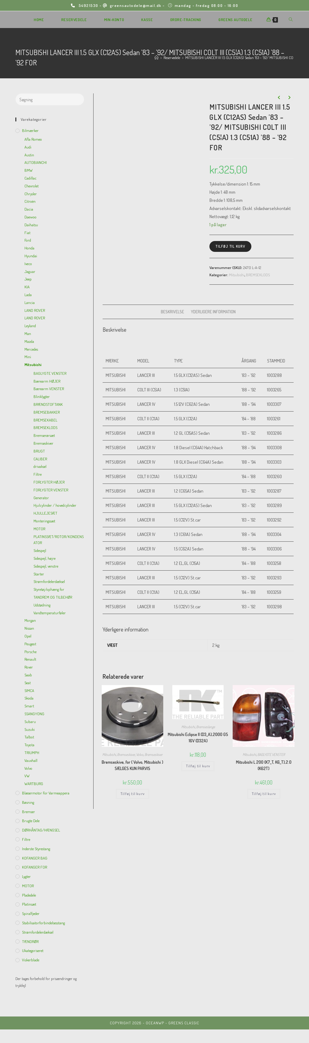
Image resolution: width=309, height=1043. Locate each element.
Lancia (29, 302)
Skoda (28, 698)
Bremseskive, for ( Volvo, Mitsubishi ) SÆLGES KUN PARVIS (132, 765)
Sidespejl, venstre (45, 566)
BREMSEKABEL (45, 420)
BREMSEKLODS (258, 274)
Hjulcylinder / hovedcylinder (54, 505)
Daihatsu (31, 224)
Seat (27, 682)
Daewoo (30, 217)
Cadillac (30, 178)
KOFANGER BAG (34, 858)
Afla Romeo (33, 139)
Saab (28, 674)
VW (27, 775)
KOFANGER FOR (34, 867)
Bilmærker (30, 130)
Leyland (30, 325)
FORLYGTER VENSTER (50, 489)
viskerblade (30, 959)
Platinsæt (29, 904)
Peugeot (30, 643)
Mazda (29, 341)
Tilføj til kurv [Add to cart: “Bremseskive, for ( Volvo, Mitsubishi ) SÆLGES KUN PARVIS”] (132, 793)
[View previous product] (279, 97)
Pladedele (29, 895)
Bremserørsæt (44, 435)
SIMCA (29, 690)
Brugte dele (31, 820)
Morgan (30, 620)
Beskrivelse (172, 311)
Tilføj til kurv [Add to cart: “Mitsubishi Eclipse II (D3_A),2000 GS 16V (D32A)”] (198, 766)
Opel (27, 636)
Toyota (29, 744)
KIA (27, 286)
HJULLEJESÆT (45, 513)
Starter (38, 574)
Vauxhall (30, 760)
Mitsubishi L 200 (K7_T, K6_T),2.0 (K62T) (263, 765)
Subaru (30, 721)
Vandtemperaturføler (49, 612)
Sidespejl (39, 550)
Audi (27, 147)
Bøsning (28, 802)
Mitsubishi (236, 274)
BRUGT (39, 451)
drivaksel (39, 466)
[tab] (172, 312)
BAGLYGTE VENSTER (271, 754)
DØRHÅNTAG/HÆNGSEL (41, 830)
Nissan (29, 628)
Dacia (28, 209)
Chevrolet (31, 185)
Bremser (28, 811)
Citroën (30, 201)
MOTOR (39, 528)
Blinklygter (41, 396)
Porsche (30, 651)
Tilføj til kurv (230, 246)
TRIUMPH (31, 752)
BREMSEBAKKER (46, 412)
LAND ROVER (34, 310)
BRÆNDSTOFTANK (48, 404)
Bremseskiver (126, 754)
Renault (30, 659)
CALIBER (40, 458)
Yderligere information (213, 311)
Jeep (28, 279)
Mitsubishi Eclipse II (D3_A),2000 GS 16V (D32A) (198, 737)
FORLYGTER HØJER (49, 482)
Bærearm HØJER (46, 381)
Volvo (139, 754)
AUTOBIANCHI (35, 162)
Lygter (26, 876)
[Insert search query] (49, 99)
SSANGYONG (34, 713)
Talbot (29, 736)
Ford (27, 240)
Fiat (27, 232)
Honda (29, 248)
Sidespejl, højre (44, 558)
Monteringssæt (44, 520)
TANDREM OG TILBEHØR (52, 597)
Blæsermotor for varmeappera (45, 793)
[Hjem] (156, 57)
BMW (28, 170)
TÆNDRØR (30, 941)
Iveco (28, 263)
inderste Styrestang (36, 848)
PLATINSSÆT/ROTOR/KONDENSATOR (58, 539)
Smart (29, 705)
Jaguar (29, 271)
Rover (28, 667)
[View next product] (289, 97)
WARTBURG (33, 783)
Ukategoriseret (32, 950)
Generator (41, 497)
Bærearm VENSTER (48, 388)
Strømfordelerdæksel (49, 581)
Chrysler (30, 193)
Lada (28, 294)
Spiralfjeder (31, 913)
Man (27, 333)
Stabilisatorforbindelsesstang (43, 922)
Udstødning (41, 605)
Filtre (37, 474)
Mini (27, 356)
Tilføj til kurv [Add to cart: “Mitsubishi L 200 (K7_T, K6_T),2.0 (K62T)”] (264, 793)
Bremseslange (205, 727)
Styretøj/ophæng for (48, 589)
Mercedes (31, 349)
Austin (29, 154)
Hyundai (30, 255)
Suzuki (29, 729)
